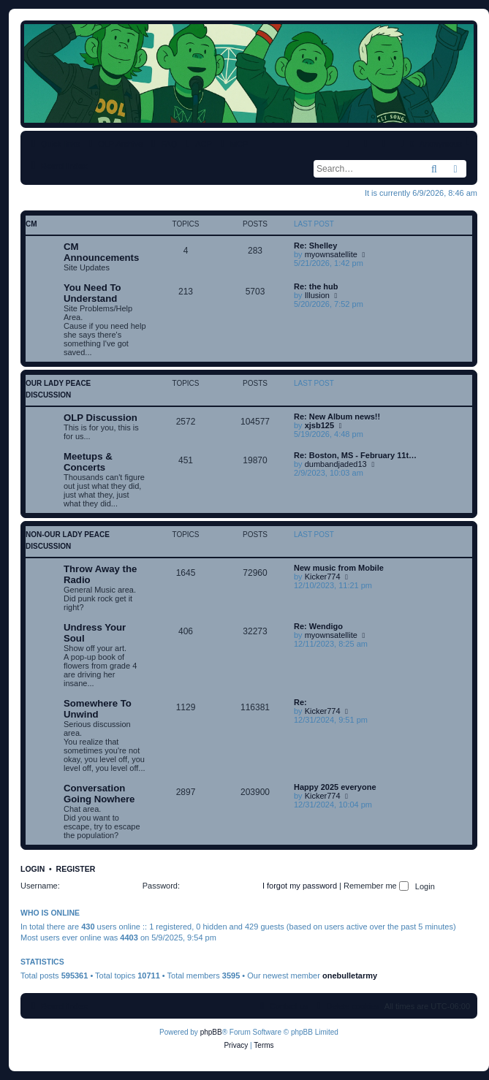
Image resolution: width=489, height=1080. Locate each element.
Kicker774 (323, 576)
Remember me (376, 885)
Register (76, 868)
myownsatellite (331, 254)
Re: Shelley (315, 245)
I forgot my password (299, 885)
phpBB (211, 1032)
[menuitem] (162, 144)
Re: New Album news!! (337, 416)
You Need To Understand (92, 293)
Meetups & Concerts (88, 462)
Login (32, 868)
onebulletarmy (349, 975)
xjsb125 (319, 425)
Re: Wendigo (318, 626)
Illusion (317, 295)
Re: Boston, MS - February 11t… (355, 455)
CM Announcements (101, 252)
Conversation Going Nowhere (99, 794)
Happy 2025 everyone (335, 787)
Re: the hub (316, 286)
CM (31, 224)
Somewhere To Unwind (98, 709)
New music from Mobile (339, 567)
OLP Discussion (100, 417)
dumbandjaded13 (336, 464)
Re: (300, 702)
